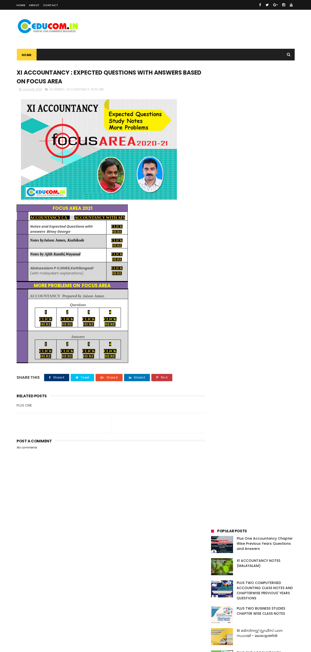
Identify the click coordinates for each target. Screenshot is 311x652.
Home (21, 5)
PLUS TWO (240, 303)
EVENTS (281, 285)
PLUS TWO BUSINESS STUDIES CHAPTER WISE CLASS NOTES (261, 150)
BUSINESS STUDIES (226, 285)
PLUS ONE (97, 90)
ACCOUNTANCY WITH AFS (99, 218)
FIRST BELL (247, 294)
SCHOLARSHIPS (224, 312)
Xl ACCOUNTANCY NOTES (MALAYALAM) (258, 102)
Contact (50, 5)
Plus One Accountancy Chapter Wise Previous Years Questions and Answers (265, 82)
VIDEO (269, 312)
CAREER (251, 285)
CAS (266, 285)
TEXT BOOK (250, 312)
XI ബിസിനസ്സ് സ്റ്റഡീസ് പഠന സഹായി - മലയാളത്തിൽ (259, 172)
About (34, 5)
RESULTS (260, 303)
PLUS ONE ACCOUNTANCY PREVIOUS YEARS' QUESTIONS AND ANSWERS (265, 197)
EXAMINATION (223, 294)
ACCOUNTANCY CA (49, 218)
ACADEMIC (57, 90)
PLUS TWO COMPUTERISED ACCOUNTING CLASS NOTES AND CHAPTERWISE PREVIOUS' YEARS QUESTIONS (265, 130)
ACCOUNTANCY (78, 90)
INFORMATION (270, 294)
